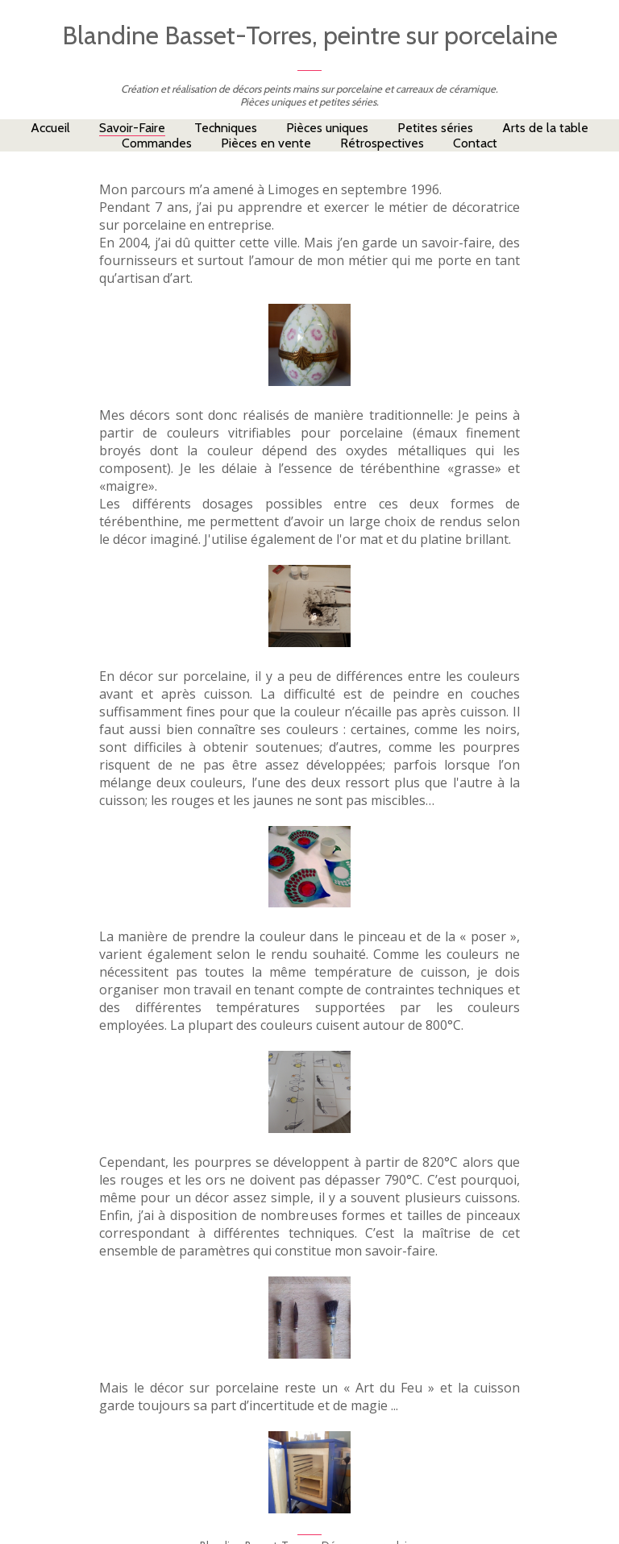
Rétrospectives (382, 143)
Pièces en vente (266, 143)
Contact (475, 143)
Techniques (225, 127)
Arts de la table (545, 127)
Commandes (157, 143)
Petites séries (435, 127)
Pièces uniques (327, 127)
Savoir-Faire (132, 127)
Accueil (50, 127)
